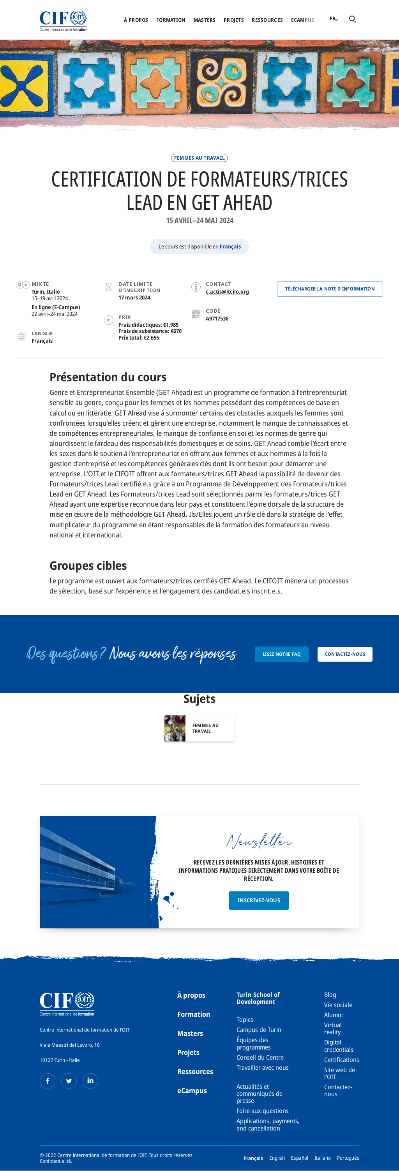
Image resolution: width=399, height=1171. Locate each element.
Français (230, 246)
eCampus (192, 1090)
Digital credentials (338, 1045)
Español (299, 1157)
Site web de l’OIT (339, 1073)
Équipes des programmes (254, 1043)
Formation (170, 19)
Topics (245, 1019)
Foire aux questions (263, 1110)
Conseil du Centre (260, 1057)
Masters (205, 19)
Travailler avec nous (263, 1067)
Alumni (333, 1015)
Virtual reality (333, 1028)
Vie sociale (338, 1004)
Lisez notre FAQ (282, 654)
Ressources (267, 19)
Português (348, 1157)
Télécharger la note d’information (330, 288)
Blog (330, 994)
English (277, 1157)
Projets (234, 19)
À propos (136, 19)
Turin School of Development (258, 998)
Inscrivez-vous (259, 900)
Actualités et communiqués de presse (259, 1093)
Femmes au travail (199, 158)
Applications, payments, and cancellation (268, 1124)
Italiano (322, 1157)
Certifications (341, 1059)
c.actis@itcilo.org (227, 291)
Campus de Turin (259, 1029)
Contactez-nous (345, 654)
